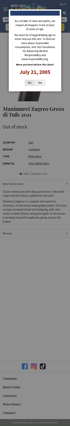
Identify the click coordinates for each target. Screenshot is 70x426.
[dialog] (35, 213)
